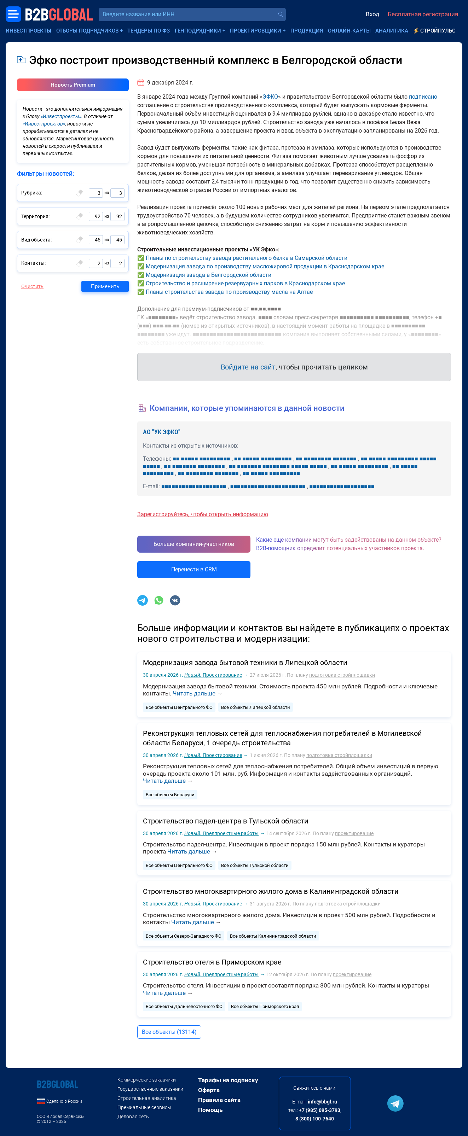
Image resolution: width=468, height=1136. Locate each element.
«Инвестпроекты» (61, 116)
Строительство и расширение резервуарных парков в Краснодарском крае (245, 283)
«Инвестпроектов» (44, 124)
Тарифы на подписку (228, 1080)
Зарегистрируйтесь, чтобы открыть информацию (202, 514)
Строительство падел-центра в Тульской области (225, 821)
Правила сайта (219, 1099)
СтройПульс (438, 31)
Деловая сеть (133, 1116)
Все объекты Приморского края (265, 1006)
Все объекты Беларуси (170, 794)
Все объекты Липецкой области (255, 707)
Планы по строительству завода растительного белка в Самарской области (246, 258)
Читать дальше (194, 693)
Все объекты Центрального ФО (179, 707)
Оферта (209, 1090)
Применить (105, 286)
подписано (423, 96)
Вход (372, 14)
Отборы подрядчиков (87, 31)
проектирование (354, 833)
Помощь (210, 1109)
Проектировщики (255, 31)
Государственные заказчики (150, 1089)
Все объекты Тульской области (255, 865)
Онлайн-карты (349, 31)
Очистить (32, 286)
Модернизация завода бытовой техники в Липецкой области (245, 662)
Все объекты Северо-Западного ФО (183, 936)
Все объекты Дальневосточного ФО (184, 1006)
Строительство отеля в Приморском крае (212, 962)
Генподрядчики (198, 31)
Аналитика (391, 31)
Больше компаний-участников (194, 544)
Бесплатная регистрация (423, 14)
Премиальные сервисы (144, 1107)
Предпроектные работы (221, 833)
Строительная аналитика (146, 1098)
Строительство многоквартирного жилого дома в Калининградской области (271, 891)
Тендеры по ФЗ (148, 31)
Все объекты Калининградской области (273, 936)
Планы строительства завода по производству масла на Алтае (229, 292)
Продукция (306, 31)
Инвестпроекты (28, 31)
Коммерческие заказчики (146, 1080)
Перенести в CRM (194, 569)
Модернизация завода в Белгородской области (208, 275)
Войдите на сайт (248, 367)
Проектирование (213, 675)
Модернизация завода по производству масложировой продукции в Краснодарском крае (265, 266)
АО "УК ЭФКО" (161, 432)
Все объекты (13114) (169, 1032)
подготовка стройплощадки (342, 675)
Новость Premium (73, 85)
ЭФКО (270, 96)
